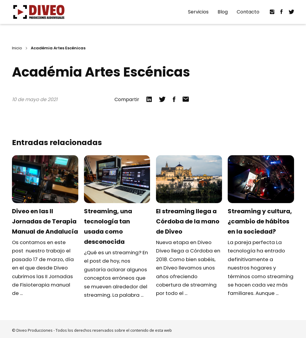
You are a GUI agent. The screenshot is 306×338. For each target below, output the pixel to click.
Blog (223, 11)
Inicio (17, 48)
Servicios (198, 11)
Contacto (248, 11)
